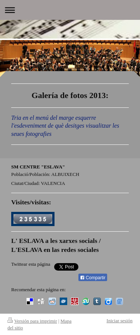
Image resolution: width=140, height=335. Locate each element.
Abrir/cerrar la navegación (70, 10)
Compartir (93, 277)
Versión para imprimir (32, 321)
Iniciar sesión (119, 320)
